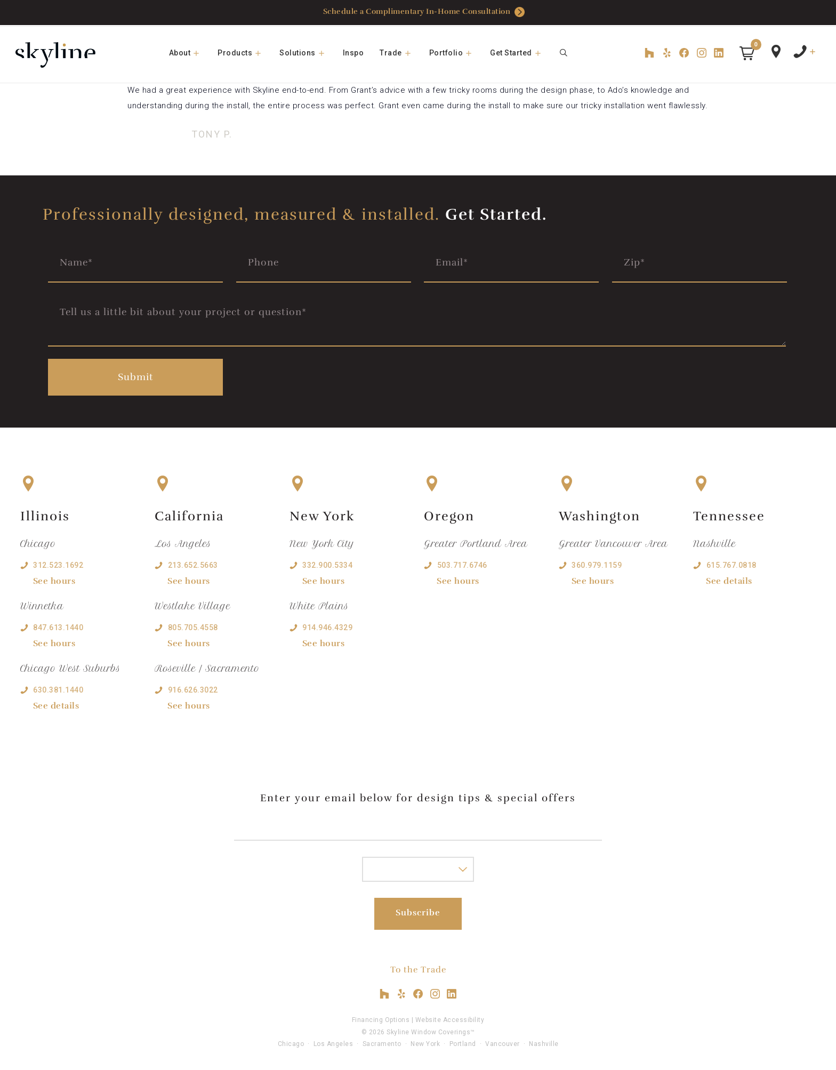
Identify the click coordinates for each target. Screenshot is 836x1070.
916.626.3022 (193, 688)
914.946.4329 (327, 626)
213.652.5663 (193, 563)
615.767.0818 (731, 563)
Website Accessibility (450, 1018)
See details (56, 704)
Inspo (353, 53)
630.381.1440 (58, 688)
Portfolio (456, 52)
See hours (54, 579)
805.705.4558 (193, 626)
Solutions (307, 52)
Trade (400, 52)
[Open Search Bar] (564, 52)
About (189, 52)
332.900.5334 (327, 563)
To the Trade (418, 967)
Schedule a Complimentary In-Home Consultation (424, 12)
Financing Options (381, 1018)
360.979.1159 (597, 563)
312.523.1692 (58, 563)
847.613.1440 (58, 626)
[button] (747, 53)
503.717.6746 (462, 563)
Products (244, 52)
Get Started (520, 52)
